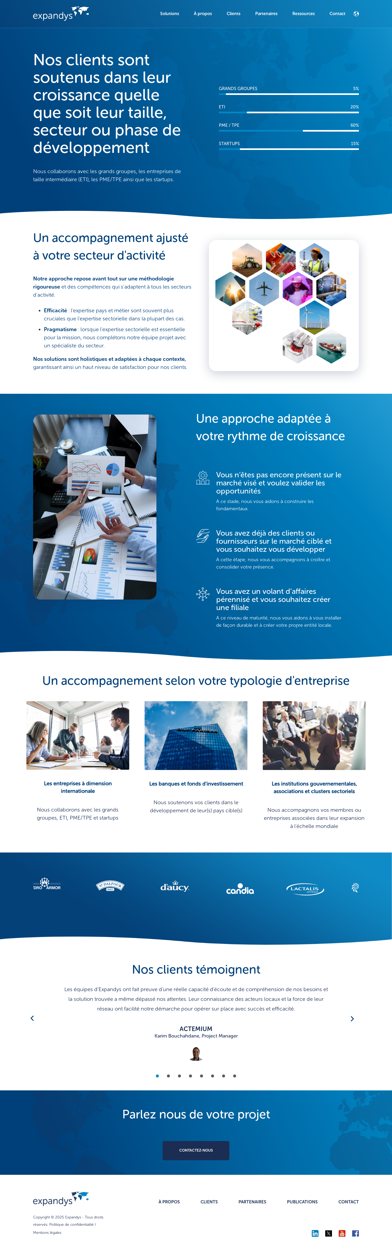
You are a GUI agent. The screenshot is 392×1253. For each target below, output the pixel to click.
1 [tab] (157, 1075)
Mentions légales (47, 1232)
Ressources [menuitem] (303, 13)
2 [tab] (168, 1075)
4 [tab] (190, 1075)
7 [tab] (223, 1075)
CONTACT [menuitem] (348, 1201)
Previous (32, 1018)
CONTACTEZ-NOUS (196, 1150)
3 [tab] (179, 1075)
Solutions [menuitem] (169, 13)
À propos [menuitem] (203, 13)
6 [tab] (212, 1075)
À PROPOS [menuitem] (169, 1201)
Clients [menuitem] (233, 13)
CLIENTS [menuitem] (209, 1201)
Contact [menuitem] (337, 13)
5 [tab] (201, 1075)
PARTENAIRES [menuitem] (252, 1201)
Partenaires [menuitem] (266, 13)
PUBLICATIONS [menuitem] (302, 1201)
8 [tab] (234, 1075)
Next (351, 1018)
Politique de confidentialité (71, 1224)
